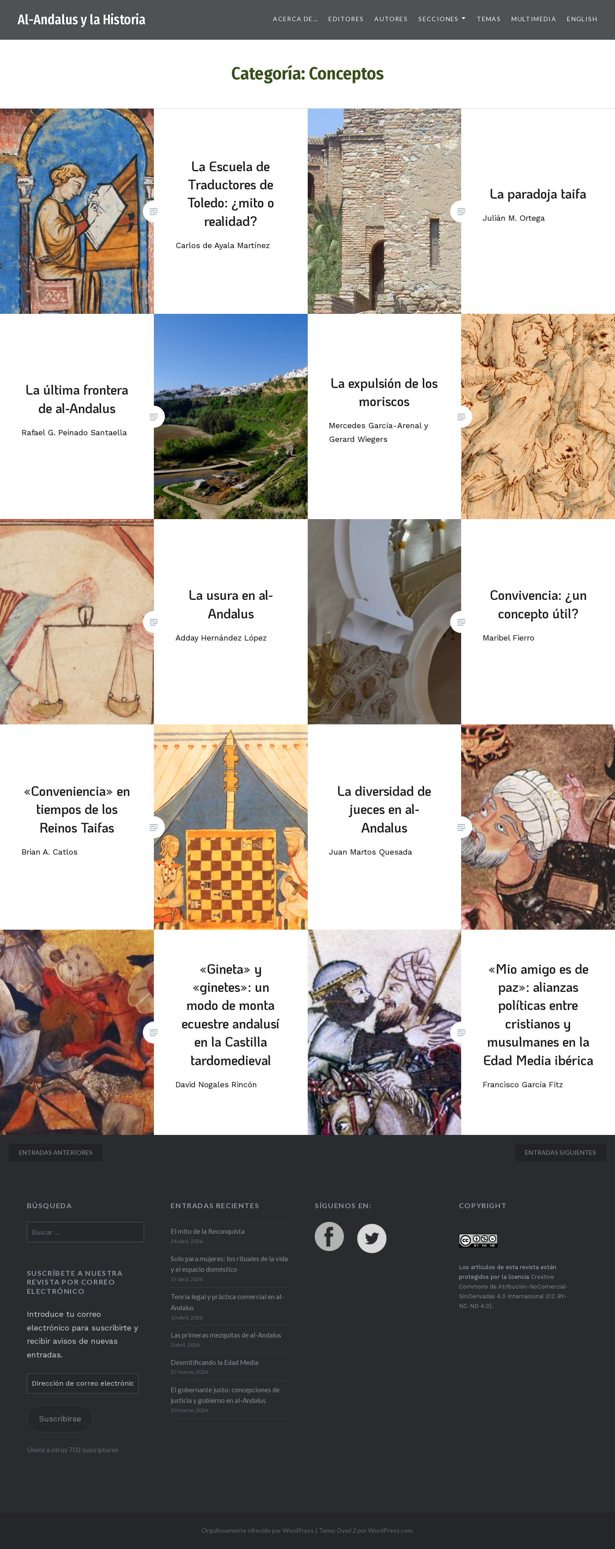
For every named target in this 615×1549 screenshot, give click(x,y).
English (582, 19)
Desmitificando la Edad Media (214, 1362)
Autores (391, 19)
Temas (489, 19)
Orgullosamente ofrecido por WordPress (257, 1530)
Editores (346, 19)
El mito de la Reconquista (208, 1231)
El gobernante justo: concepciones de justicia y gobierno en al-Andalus (225, 1395)
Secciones (438, 19)
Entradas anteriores (56, 1152)
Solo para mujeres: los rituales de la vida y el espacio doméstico (229, 1264)
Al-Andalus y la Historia (81, 20)
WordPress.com (390, 1530)
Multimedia (533, 19)
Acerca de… (295, 19)
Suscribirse (60, 1418)
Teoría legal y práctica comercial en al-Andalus (227, 1302)
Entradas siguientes (560, 1152)
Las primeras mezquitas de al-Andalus (226, 1335)
